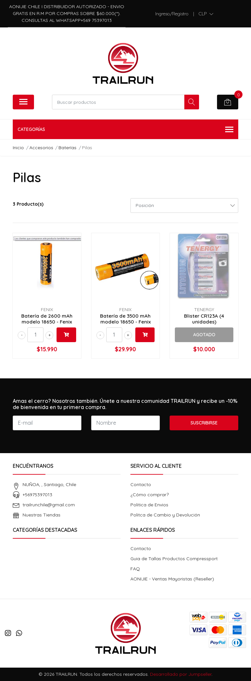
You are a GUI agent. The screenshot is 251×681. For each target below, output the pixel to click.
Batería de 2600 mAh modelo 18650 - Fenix (47, 319)
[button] (206, 13)
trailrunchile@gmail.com (49, 505)
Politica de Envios (149, 505)
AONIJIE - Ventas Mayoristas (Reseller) (172, 579)
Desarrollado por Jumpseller (180, 674)
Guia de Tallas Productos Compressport (174, 559)
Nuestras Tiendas (41, 515)
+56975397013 (37, 495)
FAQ (135, 569)
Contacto (140, 484)
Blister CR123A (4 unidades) (204, 319)
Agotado (204, 335)
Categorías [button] (125, 129)
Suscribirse (204, 423)
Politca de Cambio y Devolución (165, 515)
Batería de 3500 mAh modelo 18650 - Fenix (125, 319)
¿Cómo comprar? (149, 495)
